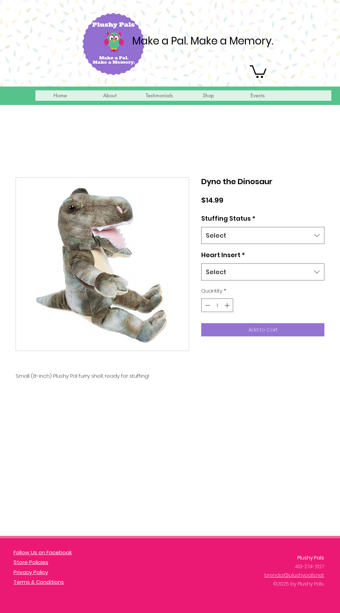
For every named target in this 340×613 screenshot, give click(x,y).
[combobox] (262, 235)
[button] (258, 71)
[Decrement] (207, 305)
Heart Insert (223, 255)
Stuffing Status (228, 218)
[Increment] (227, 305)
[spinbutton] (217, 305)
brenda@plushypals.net (294, 575)
